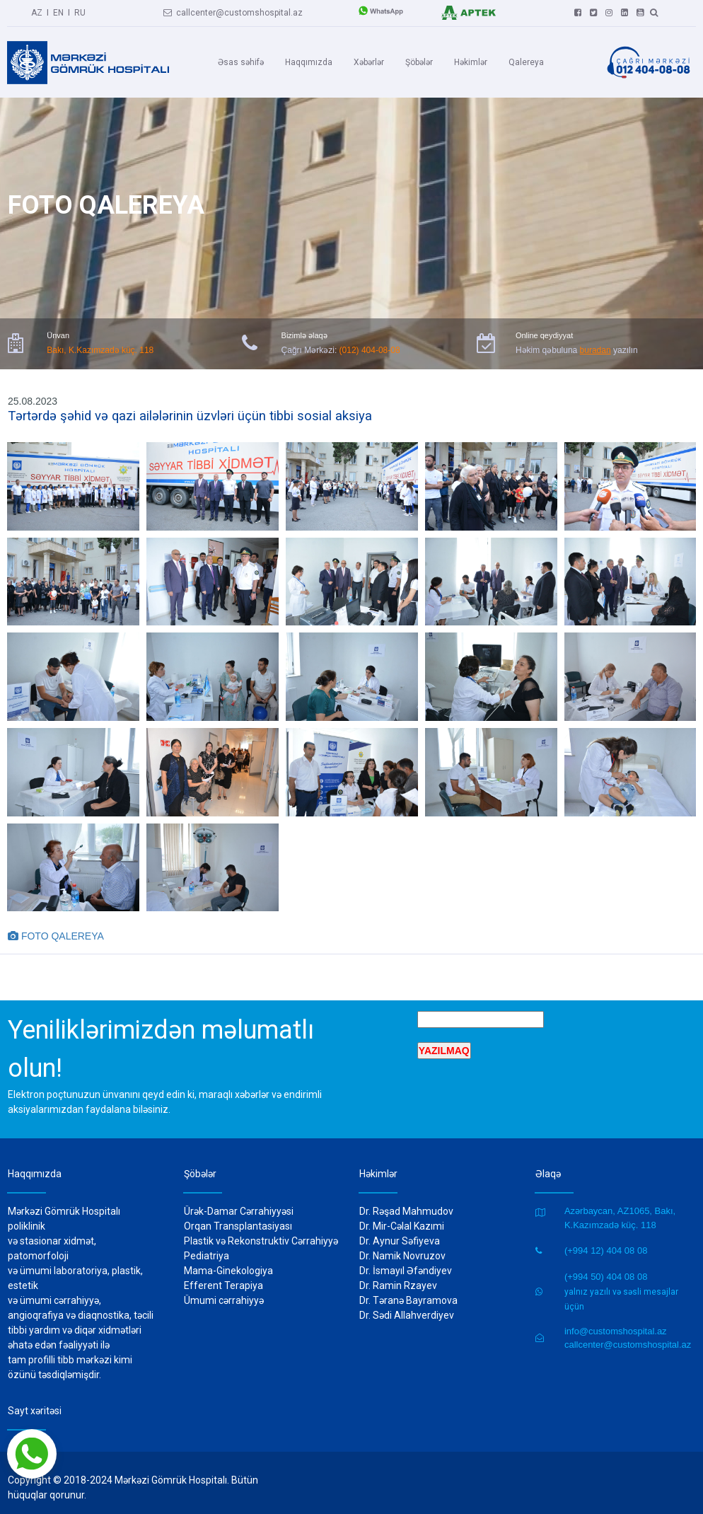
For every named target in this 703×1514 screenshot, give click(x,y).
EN (58, 11)
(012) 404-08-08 (369, 342)
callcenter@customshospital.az (233, 11)
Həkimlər (470, 62)
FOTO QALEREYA (56, 926)
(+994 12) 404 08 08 (605, 1241)
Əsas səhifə (241, 62)
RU (80, 11)
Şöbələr (419, 62)
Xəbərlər (369, 62)
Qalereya (526, 62)
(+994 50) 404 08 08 (605, 1266)
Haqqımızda (308, 62)
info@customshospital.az (615, 1321)
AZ (37, 11)
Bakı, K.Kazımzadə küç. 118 (100, 342)
